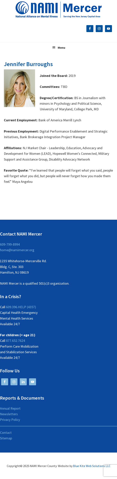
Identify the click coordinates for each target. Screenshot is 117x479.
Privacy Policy (10, 419)
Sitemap (6, 438)
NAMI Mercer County (58, 9)
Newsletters (9, 414)
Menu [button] (61, 47)
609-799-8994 (10, 244)
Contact (6, 432)
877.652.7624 (15, 340)
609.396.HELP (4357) (21, 307)
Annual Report (10, 408)
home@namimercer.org (17, 250)
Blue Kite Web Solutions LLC (91, 466)
